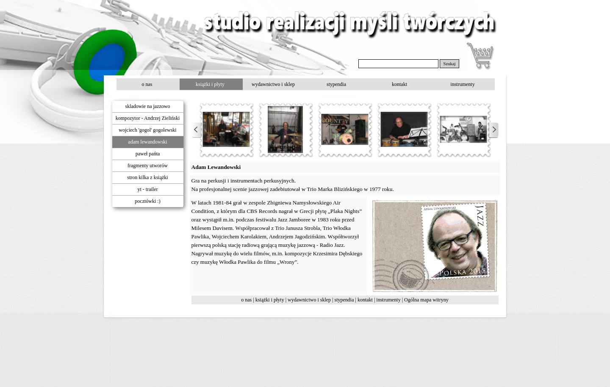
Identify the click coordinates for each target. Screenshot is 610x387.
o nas (246, 300)
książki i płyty (269, 300)
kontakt (365, 300)
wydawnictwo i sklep (309, 300)
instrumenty (388, 300)
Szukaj (449, 63)
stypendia (344, 300)
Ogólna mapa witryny (426, 300)
